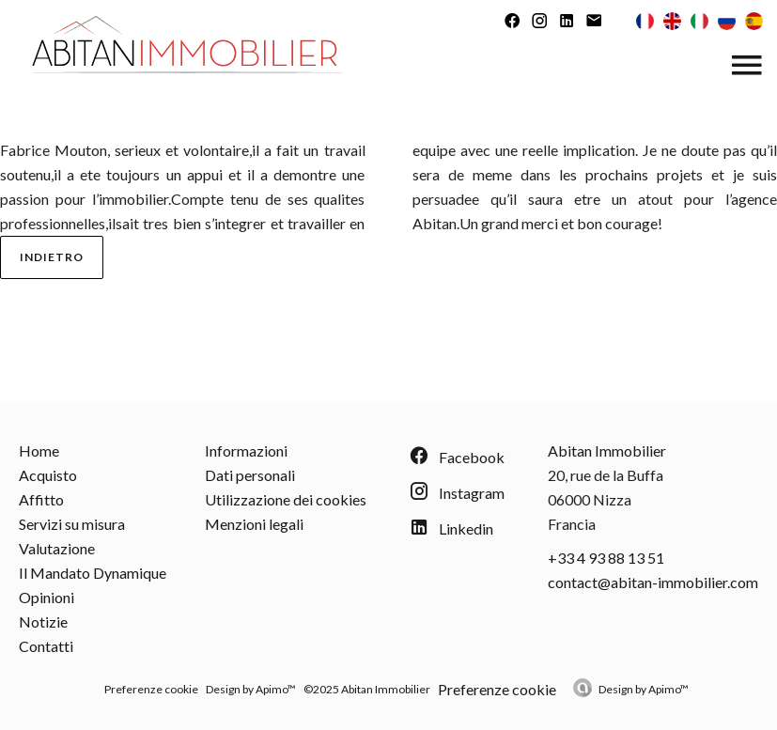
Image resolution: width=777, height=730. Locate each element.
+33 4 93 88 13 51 (606, 558)
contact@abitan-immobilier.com (653, 582)
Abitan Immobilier (607, 450)
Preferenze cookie (151, 689)
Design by (643, 689)
